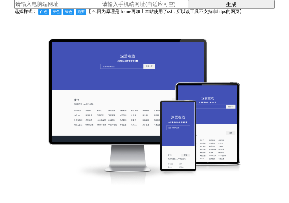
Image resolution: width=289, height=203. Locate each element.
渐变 (81, 12)
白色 (43, 12)
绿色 (68, 12)
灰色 (56, 12)
